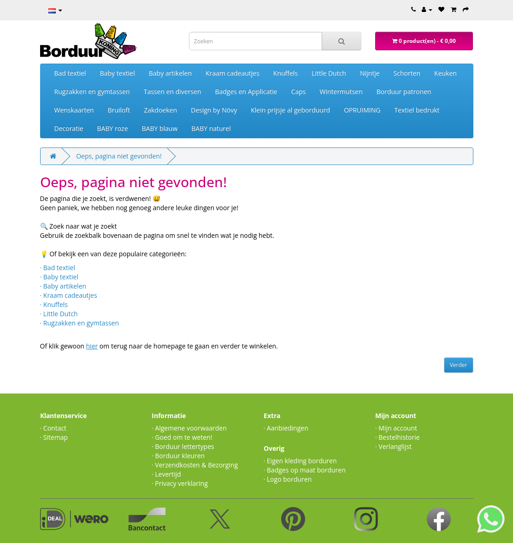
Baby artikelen (170, 73)
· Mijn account (396, 428)
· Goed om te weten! (182, 437)
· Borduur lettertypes (183, 446)
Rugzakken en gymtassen (92, 91)
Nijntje (370, 73)
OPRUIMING (362, 110)
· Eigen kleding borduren (300, 460)
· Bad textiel (57, 267)
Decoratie (68, 128)
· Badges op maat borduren (305, 470)
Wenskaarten (74, 110)
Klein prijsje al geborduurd (290, 110)
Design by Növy (214, 110)
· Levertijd (166, 474)
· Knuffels (54, 304)
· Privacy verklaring (180, 483)
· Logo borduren (288, 479)
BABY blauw (160, 128)
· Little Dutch (59, 313)
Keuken (445, 73)
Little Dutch (329, 73)
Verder (458, 365)
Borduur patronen (404, 91)
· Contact (53, 428)
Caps (298, 91)
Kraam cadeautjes (232, 73)
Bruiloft (119, 110)
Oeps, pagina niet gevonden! (119, 156)
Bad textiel (70, 73)
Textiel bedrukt (416, 110)
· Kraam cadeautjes (68, 295)
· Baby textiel (59, 276)
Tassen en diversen (172, 91)
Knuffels (285, 73)
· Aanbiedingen (286, 428)
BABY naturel (210, 128)
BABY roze (112, 128)
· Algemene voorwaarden (189, 428)
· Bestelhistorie (397, 437)
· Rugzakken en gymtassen (79, 323)
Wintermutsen (341, 91)
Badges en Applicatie (246, 91)
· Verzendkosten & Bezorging (195, 464)
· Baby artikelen (63, 286)
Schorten (407, 73)
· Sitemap (54, 437)
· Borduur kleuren (178, 455)
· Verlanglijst (393, 446)
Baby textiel (117, 73)
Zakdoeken (160, 110)
